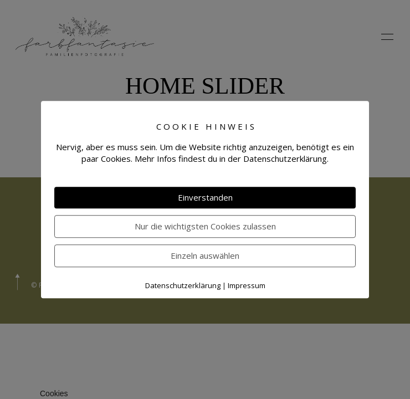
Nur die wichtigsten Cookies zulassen (205, 226)
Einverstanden (205, 197)
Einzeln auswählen (205, 255)
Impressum (246, 285)
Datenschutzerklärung (183, 285)
